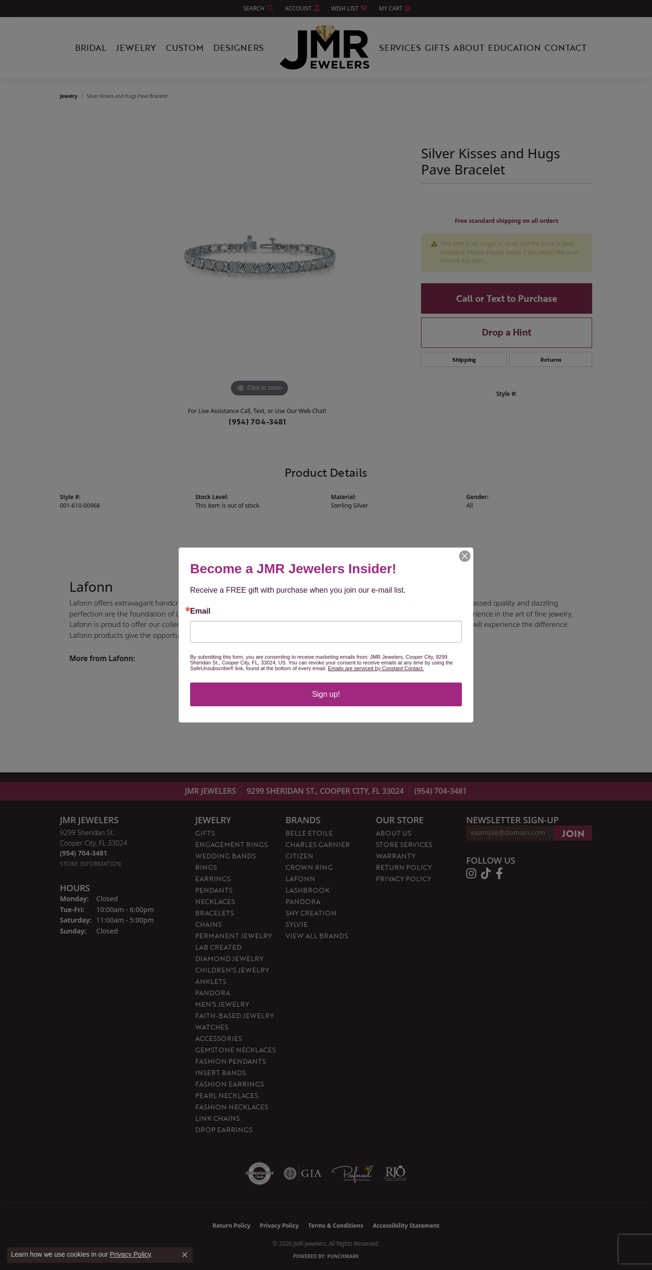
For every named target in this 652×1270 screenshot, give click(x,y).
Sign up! (326, 694)
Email (200, 611)
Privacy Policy (130, 1254)
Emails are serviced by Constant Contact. (376, 668)
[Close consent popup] (185, 1255)
